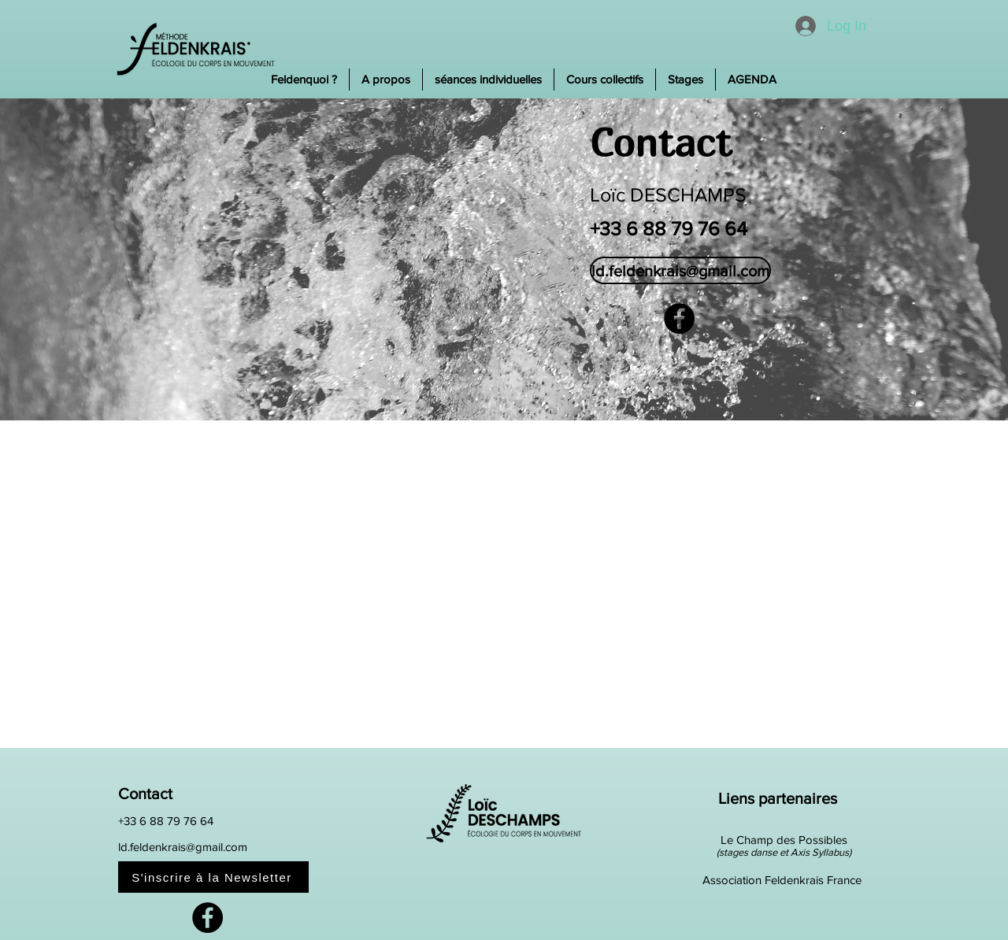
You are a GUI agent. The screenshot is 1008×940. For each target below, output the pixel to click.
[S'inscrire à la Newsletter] (213, 877)
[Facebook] (679, 318)
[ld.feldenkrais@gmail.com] (680, 270)
